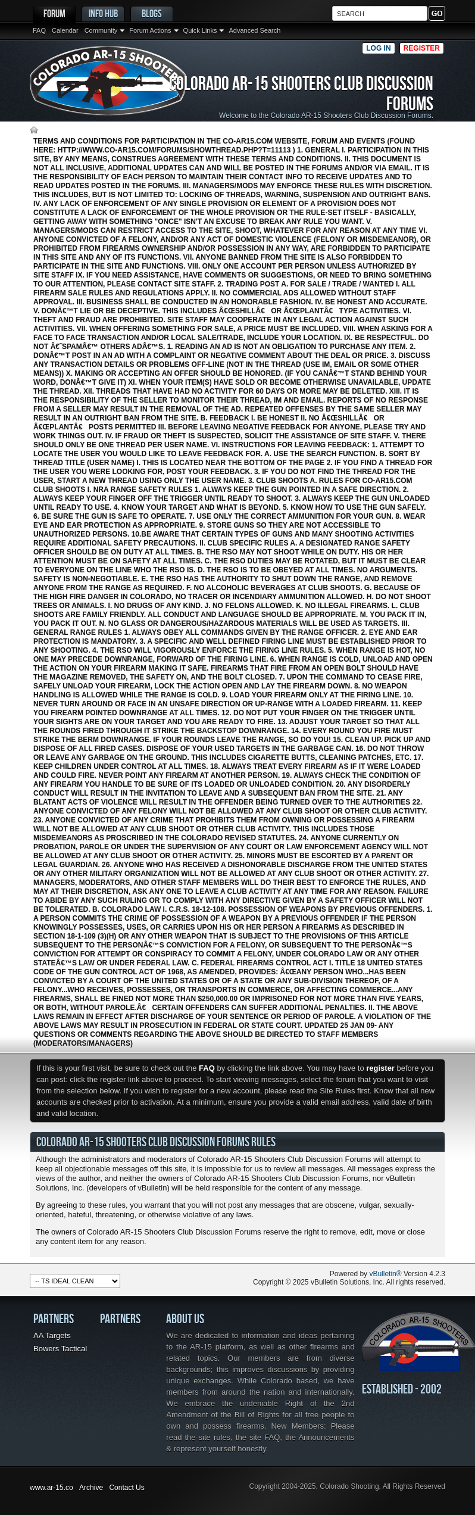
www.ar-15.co (51, 1487)
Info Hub (103, 13)
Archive (91, 1487)
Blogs (152, 13)
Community (101, 30)
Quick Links (200, 30)
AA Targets (52, 1335)
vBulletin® (385, 1274)
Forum (54, 13)
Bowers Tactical (60, 1348)
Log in (378, 48)
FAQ (39, 30)
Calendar (65, 30)
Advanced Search (254, 30)
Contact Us (126, 1487)
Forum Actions (150, 30)
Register (422, 48)
